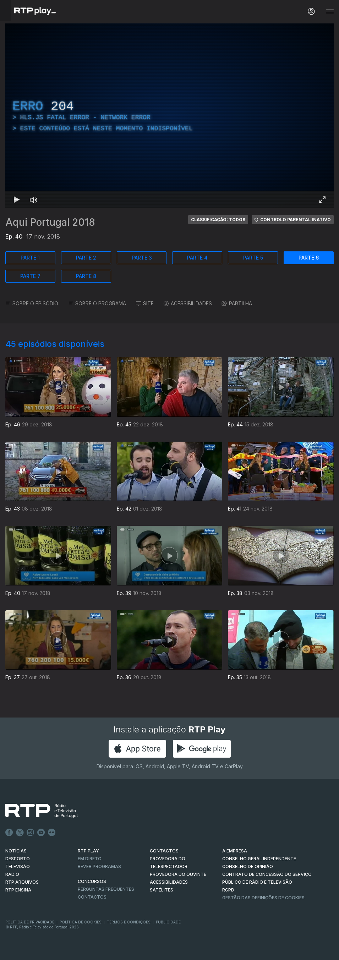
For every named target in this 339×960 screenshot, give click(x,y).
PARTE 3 (142, 258)
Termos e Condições (129, 922)
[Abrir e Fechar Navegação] (330, 11)
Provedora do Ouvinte (178, 874)
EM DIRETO (90, 858)
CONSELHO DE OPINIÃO (247, 866)
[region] (169, 115)
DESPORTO (17, 858)
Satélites (161, 890)
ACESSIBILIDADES (188, 303)
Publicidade (168, 922)
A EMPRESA (234, 850)
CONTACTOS (164, 850)
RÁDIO (12, 874)
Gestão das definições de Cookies (263, 897)
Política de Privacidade (29, 922)
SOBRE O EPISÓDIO (31, 303)
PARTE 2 (86, 258)
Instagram (30, 832)
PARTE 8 (86, 276)
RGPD (228, 890)
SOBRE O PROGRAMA (97, 303)
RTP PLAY (88, 850)
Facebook (9, 832)
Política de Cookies (81, 922)
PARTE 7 (30, 276)
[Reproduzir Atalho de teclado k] (16, 199)
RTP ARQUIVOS (22, 882)
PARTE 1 (30, 258)
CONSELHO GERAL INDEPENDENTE (259, 858)
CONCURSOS (92, 881)
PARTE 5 (253, 258)
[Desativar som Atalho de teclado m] (33, 199)
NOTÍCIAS (16, 850)
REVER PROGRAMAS (99, 866)
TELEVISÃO (17, 866)
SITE (145, 303)
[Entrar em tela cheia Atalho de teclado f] (322, 199)
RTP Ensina (18, 890)
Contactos (92, 897)
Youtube (41, 832)
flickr (52, 832)
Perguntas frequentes (106, 889)
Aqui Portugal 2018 (50, 222)
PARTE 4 (197, 258)
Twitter (20, 832)
